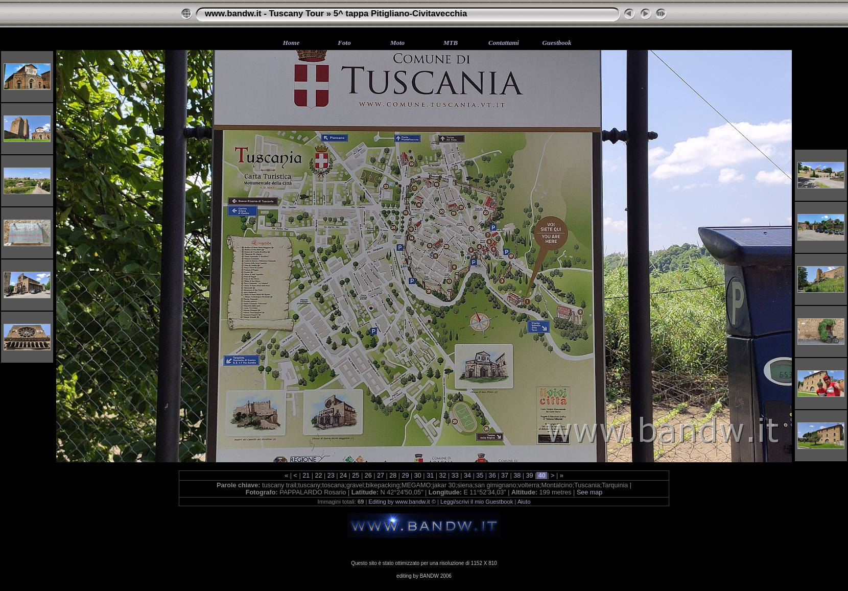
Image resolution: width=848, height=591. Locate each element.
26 (368, 475)
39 (529, 475)
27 (380, 475)
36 (492, 475)
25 (355, 475)
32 (442, 475)
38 (517, 475)
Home (291, 42)
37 (504, 475)
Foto (344, 42)
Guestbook (556, 42)
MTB (450, 42)
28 (393, 475)
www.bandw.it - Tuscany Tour (264, 13)
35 (480, 475)
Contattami (503, 42)
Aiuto (524, 502)
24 (343, 475)
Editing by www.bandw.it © (402, 502)
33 (455, 475)
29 (405, 475)
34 (467, 475)
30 (417, 475)
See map (589, 492)
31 (430, 475)
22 (318, 475)
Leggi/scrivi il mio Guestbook (476, 502)
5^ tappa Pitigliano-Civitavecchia (400, 13)
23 (330, 475)
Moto (397, 42)
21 (306, 475)
